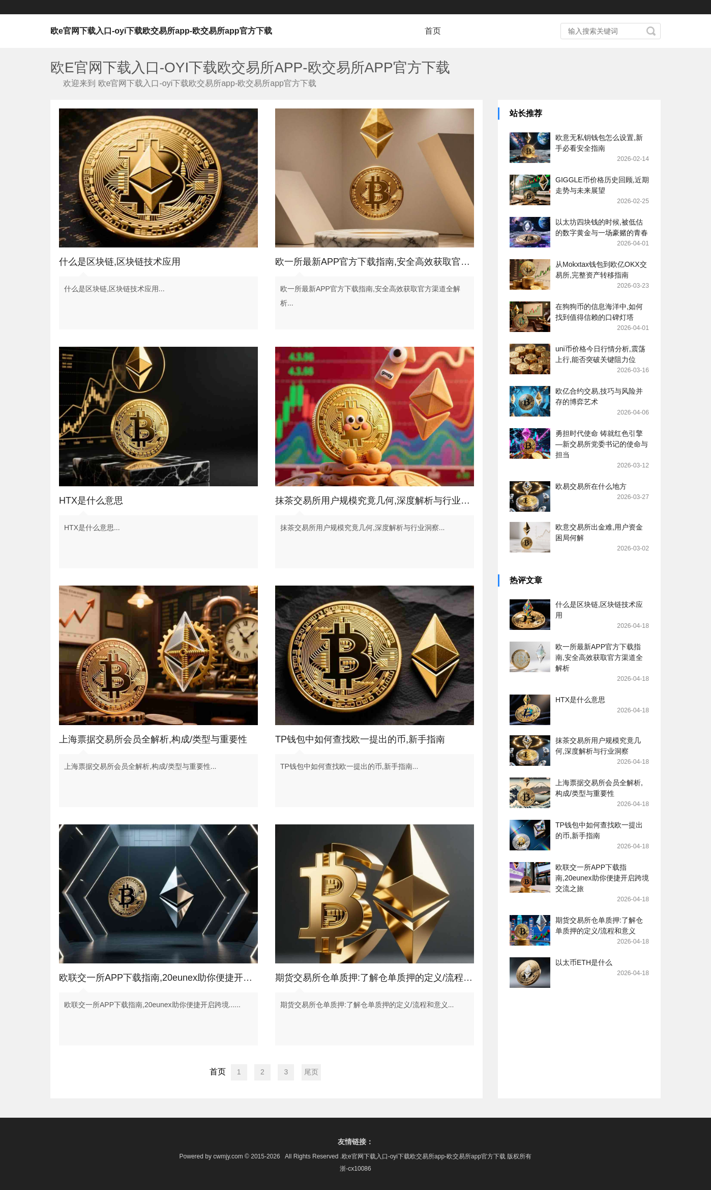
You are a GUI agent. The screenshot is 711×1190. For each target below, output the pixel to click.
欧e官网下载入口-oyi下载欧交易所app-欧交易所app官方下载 (161, 30)
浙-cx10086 (355, 1168)
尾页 (311, 1072)
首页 (433, 30)
